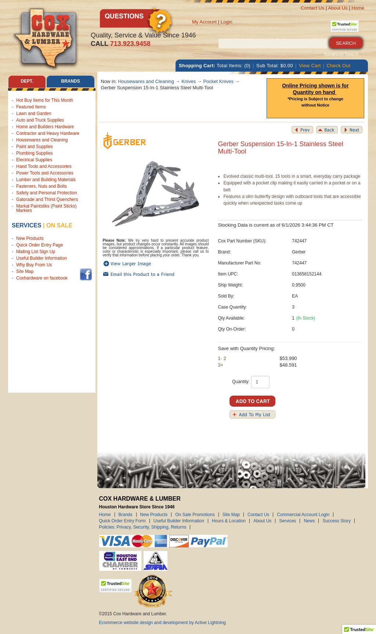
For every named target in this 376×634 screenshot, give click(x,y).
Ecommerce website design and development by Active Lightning (162, 622)
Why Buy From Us (34, 264)
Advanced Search (341, 54)
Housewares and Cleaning (42, 140)
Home (357, 8)
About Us (337, 8)
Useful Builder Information (41, 258)
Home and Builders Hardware (45, 126)
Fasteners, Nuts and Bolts (41, 186)
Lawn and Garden (33, 113)
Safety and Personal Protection (46, 192)
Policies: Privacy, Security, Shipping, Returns (143, 527)
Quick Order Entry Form (122, 520)
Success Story (336, 520)
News (309, 520)
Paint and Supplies (34, 146)
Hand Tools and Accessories (44, 166)
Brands (126, 514)
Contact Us (312, 8)
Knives (188, 81)
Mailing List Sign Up (35, 251)
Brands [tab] (70, 81)
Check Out (338, 65)
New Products (30, 238)
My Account (204, 22)
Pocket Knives (218, 81)
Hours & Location (229, 520)
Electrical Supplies (34, 159)
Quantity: (241, 381)
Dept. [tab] (27, 81)
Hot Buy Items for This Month (44, 100)
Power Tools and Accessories (44, 173)
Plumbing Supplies (34, 153)
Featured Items (31, 106)
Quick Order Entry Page (39, 245)
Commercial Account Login (303, 514)
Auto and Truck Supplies (40, 120)
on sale (59, 225)
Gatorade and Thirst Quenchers (47, 199)
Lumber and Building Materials (46, 179)
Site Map (24, 271)
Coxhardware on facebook (43, 278)
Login (226, 22)
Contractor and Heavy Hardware (47, 133)
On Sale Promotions (194, 514)
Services (26, 225)
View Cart (310, 65)
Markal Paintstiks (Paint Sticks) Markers (46, 208)
